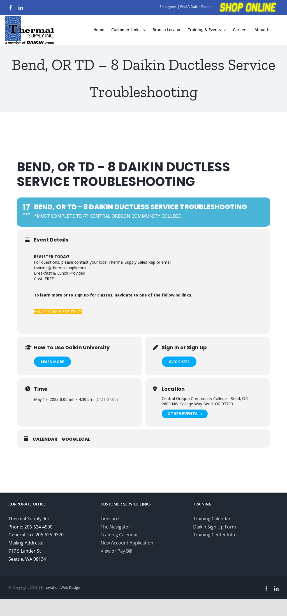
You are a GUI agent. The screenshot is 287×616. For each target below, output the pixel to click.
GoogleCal (76, 439)
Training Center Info (214, 535)
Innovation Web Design (60, 587)
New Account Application (127, 543)
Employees (168, 6)
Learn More (52, 361)
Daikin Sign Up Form (214, 527)
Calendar (45, 439)
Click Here (179, 361)
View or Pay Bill (116, 551)
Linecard (110, 519)
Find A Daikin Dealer (196, 6)
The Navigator (115, 527)
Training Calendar (119, 535)
